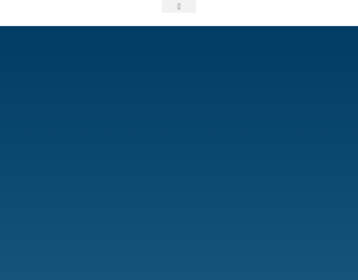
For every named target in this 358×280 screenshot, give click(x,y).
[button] (179, 6)
